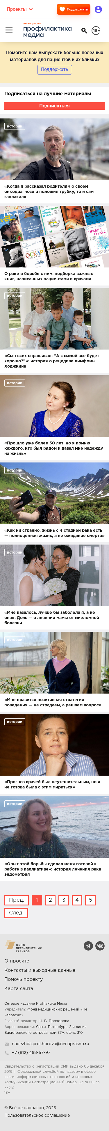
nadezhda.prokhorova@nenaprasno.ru (50, 1044)
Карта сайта (18, 989)
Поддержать (73, 9)
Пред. (16, 900)
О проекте (16, 961)
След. (16, 913)
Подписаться (54, 105)
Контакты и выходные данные (39, 970)
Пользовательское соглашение (37, 1115)
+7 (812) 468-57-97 (31, 1052)
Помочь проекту (23, 979)
